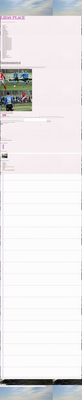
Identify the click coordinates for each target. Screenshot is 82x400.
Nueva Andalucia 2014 (7, 38)
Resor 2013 (5, 50)
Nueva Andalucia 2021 (7, 44)
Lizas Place (12, 17)
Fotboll (4, 28)
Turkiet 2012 (5, 56)
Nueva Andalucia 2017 (7, 41)
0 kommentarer (6, 113)
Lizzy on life (5, 32)
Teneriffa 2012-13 (6, 55)
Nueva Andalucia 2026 (7, 48)
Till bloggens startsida (6, 140)
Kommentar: (21, 121)
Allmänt (4, 25)
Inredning (5, 30)
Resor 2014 (5, 51)
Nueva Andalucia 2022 (7, 45)
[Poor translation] (4, 385)
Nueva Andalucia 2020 (7, 43)
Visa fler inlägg (3, 138)
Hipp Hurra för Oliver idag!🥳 (8, 166)
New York (5, 35)
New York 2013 (5, 36)
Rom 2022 (4, 54)
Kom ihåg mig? (26, 117)
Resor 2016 (5, 53)
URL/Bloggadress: (61, 117)
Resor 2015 (5, 52)
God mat (4, 29)
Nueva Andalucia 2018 (7, 42)
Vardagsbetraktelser (7, 57)
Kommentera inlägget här (5, 116)
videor (4, 58)
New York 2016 (5, 37)
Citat (4, 26)
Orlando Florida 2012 (7, 49)
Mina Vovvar (5, 34)
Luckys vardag (6, 33)
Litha (3, 168)
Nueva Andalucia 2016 (7, 40)
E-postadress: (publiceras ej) (34, 117)
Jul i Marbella (5, 31)
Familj (4, 27)
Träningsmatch (10, 63)
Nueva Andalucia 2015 (7, 39)
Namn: (1, 117)
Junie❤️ (4, 163)
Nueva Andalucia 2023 (7, 46)
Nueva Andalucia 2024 (7, 47)
